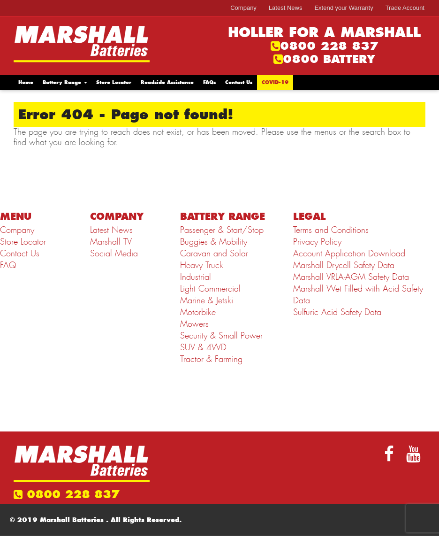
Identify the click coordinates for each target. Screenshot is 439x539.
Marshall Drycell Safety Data (343, 265)
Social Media (114, 253)
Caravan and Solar (214, 253)
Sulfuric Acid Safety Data (337, 312)
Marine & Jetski (206, 300)
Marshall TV (111, 242)
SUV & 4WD (203, 347)
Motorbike (198, 312)
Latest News (286, 7)
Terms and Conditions (331, 230)
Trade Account (405, 7)
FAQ (8, 265)
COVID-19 (275, 82)
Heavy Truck (201, 265)
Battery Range (62, 82)
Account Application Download (349, 253)
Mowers (194, 324)
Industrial (195, 277)
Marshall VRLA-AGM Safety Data (351, 277)
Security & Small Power (221, 336)
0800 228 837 (329, 46)
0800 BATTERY (329, 59)
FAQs (209, 82)
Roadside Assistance (167, 82)
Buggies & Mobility (213, 242)
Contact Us (238, 82)
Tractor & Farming (211, 359)
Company (243, 7)
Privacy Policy (317, 242)
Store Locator (113, 82)
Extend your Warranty (343, 7)
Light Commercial (210, 289)
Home (25, 82)
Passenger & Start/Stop (222, 230)
